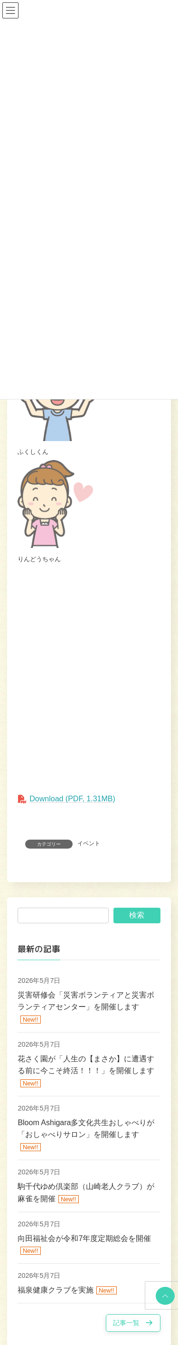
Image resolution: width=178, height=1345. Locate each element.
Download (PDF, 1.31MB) (72, 799)
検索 (136, 915)
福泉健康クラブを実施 (56, 1290)
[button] (133, 1323)
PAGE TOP (163, 1296)
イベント (88, 843)
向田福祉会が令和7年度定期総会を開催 (84, 1238)
